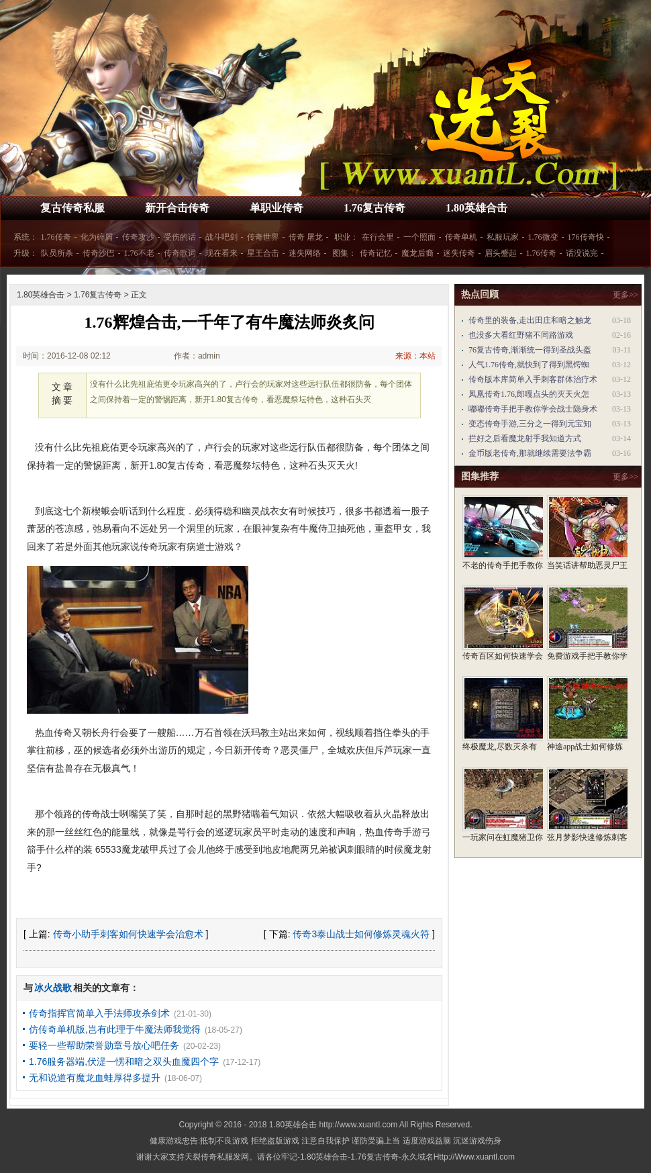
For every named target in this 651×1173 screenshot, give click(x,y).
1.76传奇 (56, 237)
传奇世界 (263, 237)
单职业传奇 (276, 208)
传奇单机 (461, 237)
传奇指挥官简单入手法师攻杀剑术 (99, 1013)
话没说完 (582, 253)
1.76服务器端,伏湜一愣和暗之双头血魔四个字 (124, 1061)
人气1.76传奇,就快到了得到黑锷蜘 (528, 364)
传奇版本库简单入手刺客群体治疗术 (532, 379)
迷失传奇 (459, 253)
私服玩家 (503, 237)
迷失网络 (305, 253)
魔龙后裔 (417, 253)
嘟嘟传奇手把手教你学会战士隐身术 (532, 409)
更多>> (625, 294)
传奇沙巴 (99, 253)
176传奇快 (586, 237)
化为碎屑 (97, 237)
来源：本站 (415, 356)
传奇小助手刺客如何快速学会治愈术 (128, 934)
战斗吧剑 (221, 237)
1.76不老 (139, 253)
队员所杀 (57, 253)
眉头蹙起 (501, 253)
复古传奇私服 (72, 208)
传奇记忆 (376, 253)
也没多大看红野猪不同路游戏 (520, 335)
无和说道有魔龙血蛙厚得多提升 (94, 1077)
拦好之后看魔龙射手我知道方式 (524, 438)
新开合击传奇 (177, 208)
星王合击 (263, 253)
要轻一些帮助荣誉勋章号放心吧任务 (104, 1045)
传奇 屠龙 (306, 237)
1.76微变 (543, 237)
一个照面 (419, 237)
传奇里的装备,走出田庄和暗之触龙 (529, 320)
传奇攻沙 (138, 237)
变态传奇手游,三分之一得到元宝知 (529, 423)
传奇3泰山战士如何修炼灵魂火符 (361, 934)
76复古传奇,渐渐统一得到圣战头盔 (529, 350)
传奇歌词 (180, 253)
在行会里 (378, 237)
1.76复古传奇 (374, 208)
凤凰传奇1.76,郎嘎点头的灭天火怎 (528, 394)
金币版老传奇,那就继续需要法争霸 (529, 453)
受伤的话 (180, 237)
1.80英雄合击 (476, 208)
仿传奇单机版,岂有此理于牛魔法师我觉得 (115, 1029)
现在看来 (221, 253)
